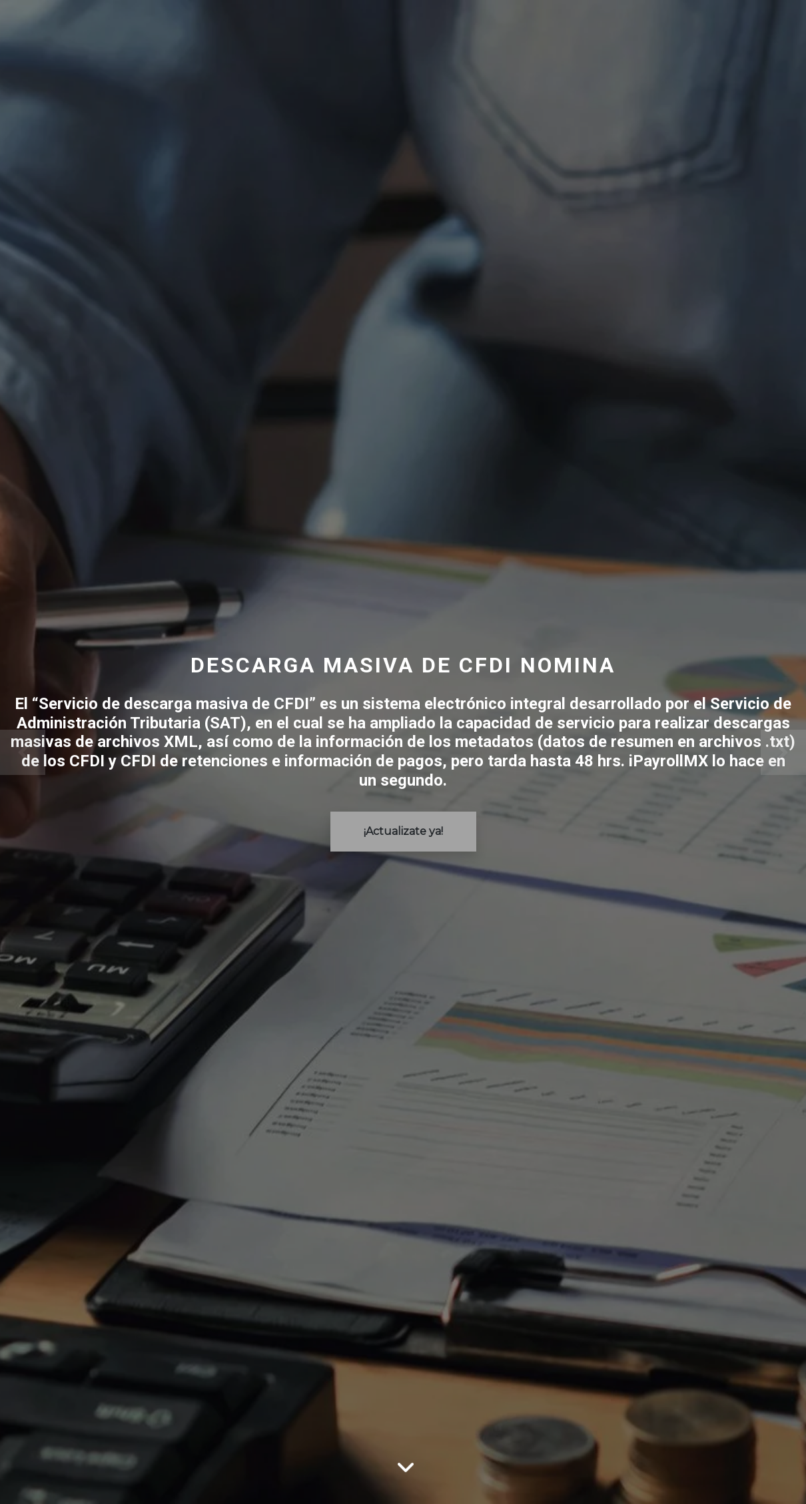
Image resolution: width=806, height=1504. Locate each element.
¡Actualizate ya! (403, 831)
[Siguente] (746, 752)
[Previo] (60, 752)
